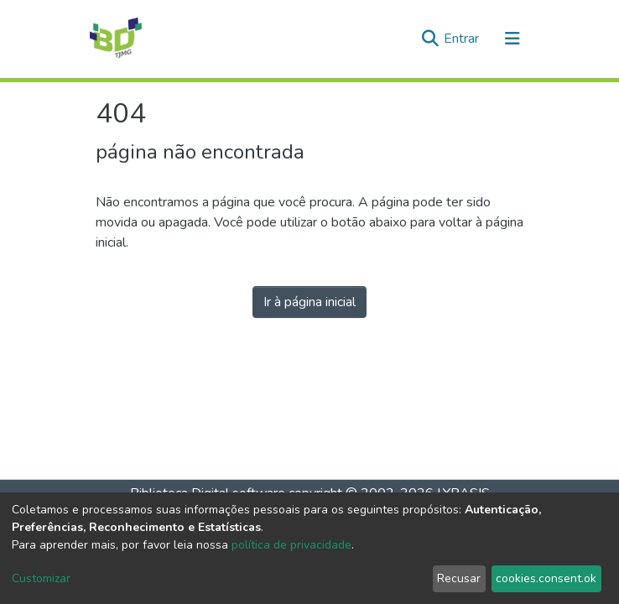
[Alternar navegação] (512, 38)
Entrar (463, 38)
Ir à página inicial (309, 302)
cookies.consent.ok (546, 578)
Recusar (459, 578)
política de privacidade (291, 545)
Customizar (41, 578)
